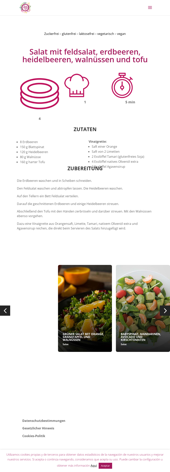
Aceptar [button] (105, 465)
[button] (5, 311)
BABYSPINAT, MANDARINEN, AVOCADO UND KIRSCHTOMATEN (141, 337)
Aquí (94, 465)
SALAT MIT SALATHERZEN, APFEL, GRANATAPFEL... (23, 335)
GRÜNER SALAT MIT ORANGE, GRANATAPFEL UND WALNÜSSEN (83, 337)
